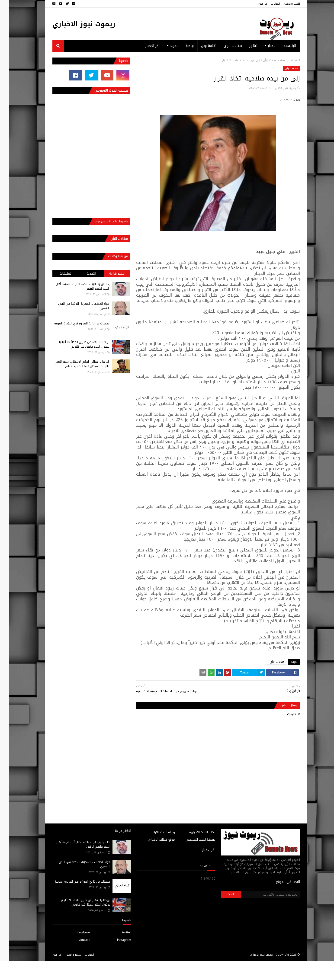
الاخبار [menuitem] (263, 46)
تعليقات (56, 273)
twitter (117, 932)
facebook (74, 932)
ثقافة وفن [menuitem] (200, 46)
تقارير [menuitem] (244, 46)
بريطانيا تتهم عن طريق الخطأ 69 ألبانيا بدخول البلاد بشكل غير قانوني (75, 344)
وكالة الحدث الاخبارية (193, 832)
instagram (115, 940)
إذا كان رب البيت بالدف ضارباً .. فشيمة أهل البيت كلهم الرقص (73, 286)
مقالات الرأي (261, 60)
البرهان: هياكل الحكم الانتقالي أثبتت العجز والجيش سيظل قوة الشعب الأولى (73, 364)
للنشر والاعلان (282, 3)
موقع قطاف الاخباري (152, 839)
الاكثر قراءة (108, 273)
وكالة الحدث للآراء (155, 832)
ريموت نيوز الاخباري (74, 24)
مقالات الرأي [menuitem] (224, 46)
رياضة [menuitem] (181, 46)
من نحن (253, 3)
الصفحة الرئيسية (281, 60)
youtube (75, 940)
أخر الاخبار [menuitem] (144, 46)
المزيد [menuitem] (165, 46)
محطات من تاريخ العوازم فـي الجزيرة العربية (72, 323)
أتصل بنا (266, 3)
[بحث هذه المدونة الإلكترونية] (261, 894)
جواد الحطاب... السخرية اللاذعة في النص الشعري (74, 306)
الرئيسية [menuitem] (281, 46)
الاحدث (82, 273)
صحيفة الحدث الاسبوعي (191, 839)
